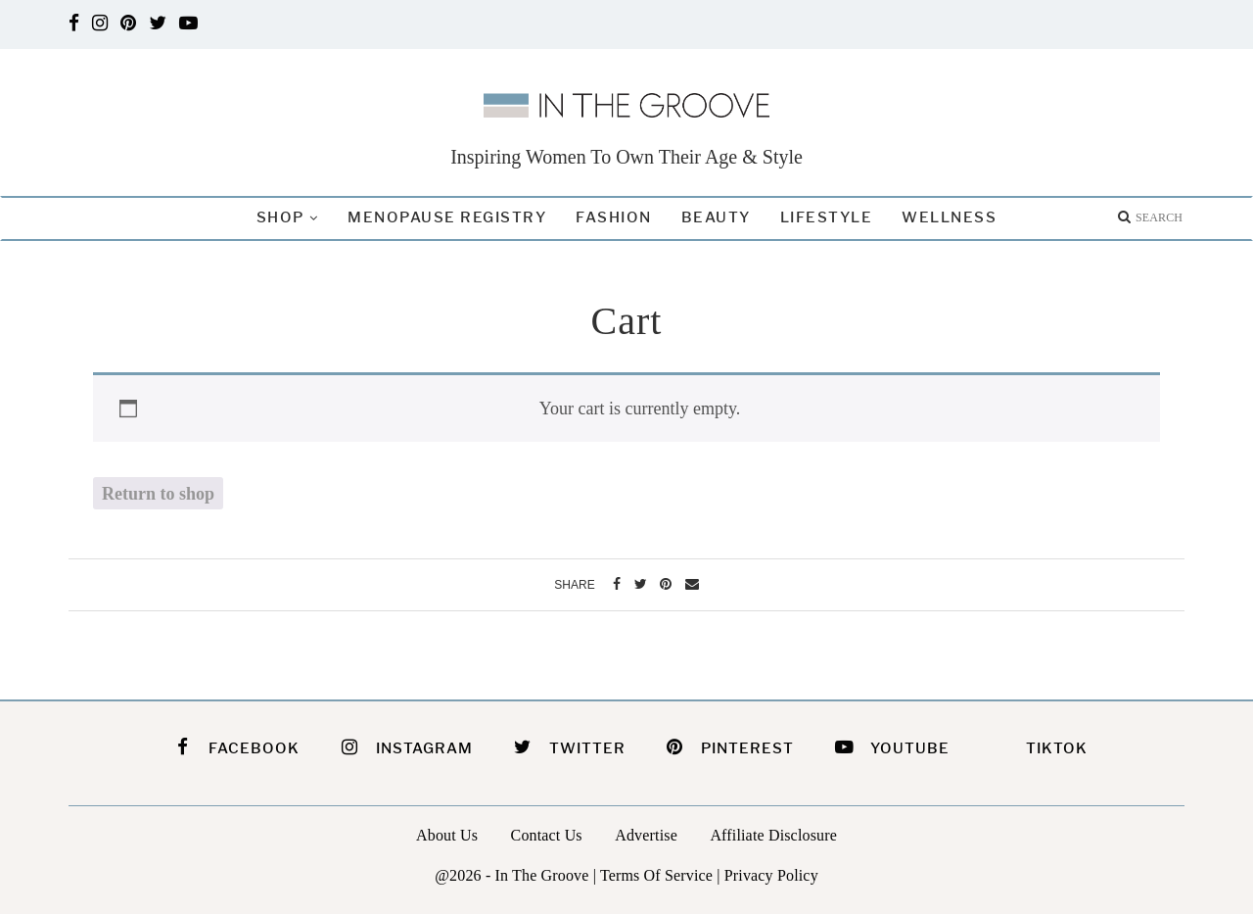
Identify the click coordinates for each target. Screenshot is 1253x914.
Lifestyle (826, 217)
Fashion (614, 217)
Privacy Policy (771, 875)
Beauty (716, 217)
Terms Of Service (656, 875)
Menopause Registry (447, 217)
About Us (447, 835)
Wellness (949, 217)
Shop (280, 217)
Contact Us (546, 835)
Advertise (646, 835)
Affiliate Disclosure (773, 835)
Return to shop (158, 494)
